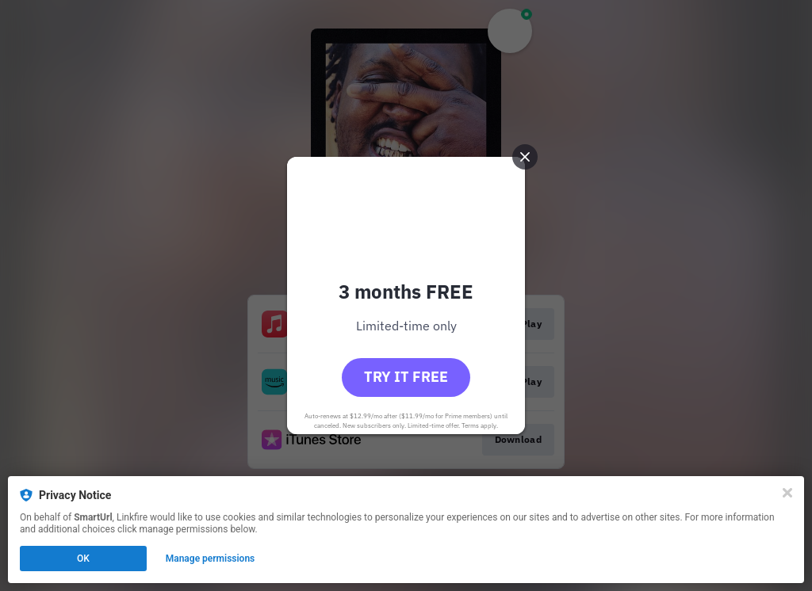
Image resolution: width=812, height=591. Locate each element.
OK (83, 558)
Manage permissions (210, 558)
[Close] (787, 492)
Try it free (406, 377)
